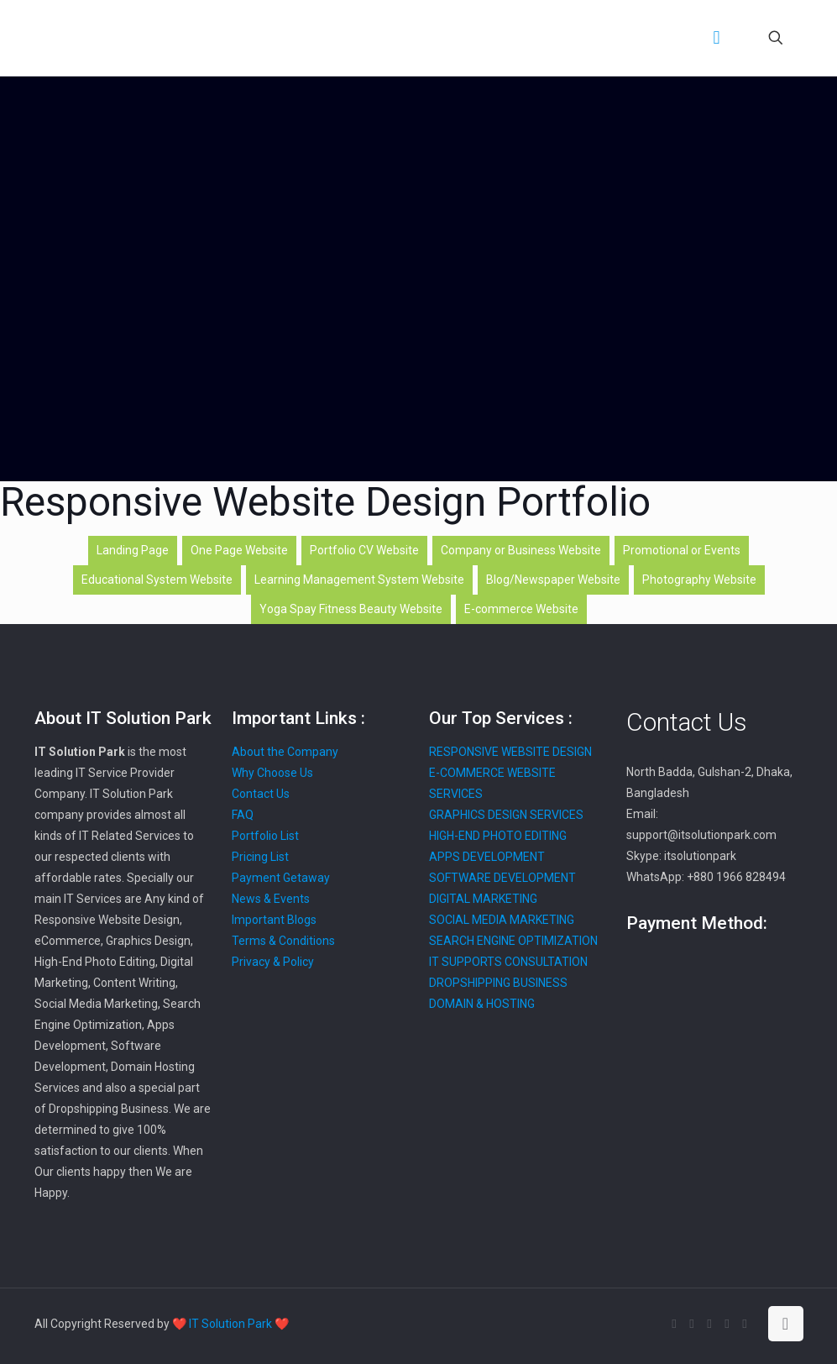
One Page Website (239, 550)
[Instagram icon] (745, 1323)
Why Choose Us (272, 772)
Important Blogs (274, 919)
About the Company (285, 751)
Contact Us (261, 793)
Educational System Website (157, 579)
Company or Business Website (521, 550)
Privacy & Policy (273, 961)
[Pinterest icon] (727, 1323)
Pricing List (260, 856)
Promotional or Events (681, 550)
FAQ (243, 814)
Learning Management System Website (359, 579)
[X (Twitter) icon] (692, 1323)
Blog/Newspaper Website (553, 579)
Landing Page (133, 550)
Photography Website (699, 579)
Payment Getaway (281, 877)
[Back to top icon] (785, 1323)
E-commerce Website (521, 609)
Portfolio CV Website (364, 550)
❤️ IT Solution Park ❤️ (230, 1323)
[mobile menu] (717, 38)
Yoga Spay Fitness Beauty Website (350, 609)
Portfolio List (265, 835)
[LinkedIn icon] (710, 1323)
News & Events (271, 898)
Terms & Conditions (283, 940)
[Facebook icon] (674, 1323)
